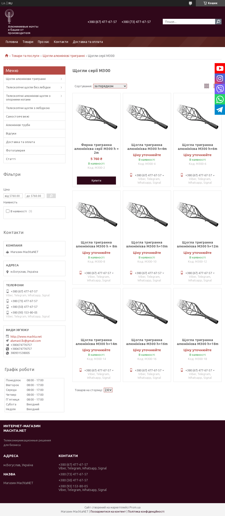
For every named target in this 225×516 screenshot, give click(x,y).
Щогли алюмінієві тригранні (64, 56)
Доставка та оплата (88, 42)
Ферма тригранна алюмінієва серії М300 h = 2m (96, 148)
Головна (12, 42)
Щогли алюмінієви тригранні (26, 78)
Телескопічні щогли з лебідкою (28, 107)
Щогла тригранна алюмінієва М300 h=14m (96, 342)
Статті (11, 158)
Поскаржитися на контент (108, 511)
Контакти (61, 42)
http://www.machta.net (26, 336)
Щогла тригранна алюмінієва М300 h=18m (197, 342)
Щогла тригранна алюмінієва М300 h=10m (147, 244)
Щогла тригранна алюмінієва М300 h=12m (197, 244)
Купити (96, 180)
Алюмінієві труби (18, 124)
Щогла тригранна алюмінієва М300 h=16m (147, 342)
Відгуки (11, 133)
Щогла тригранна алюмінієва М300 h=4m (147, 147)
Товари (27, 42)
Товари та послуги (25, 56)
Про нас (43, 42)
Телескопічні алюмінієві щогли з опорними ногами (28, 97)
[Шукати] (218, 21)
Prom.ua (135, 507)
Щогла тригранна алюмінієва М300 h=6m (197, 147)
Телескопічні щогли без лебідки (28, 87)
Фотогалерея (15, 150)
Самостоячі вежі (17, 116)
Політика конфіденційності (146, 511)
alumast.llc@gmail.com (25, 340)
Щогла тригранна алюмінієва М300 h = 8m (96, 244)
